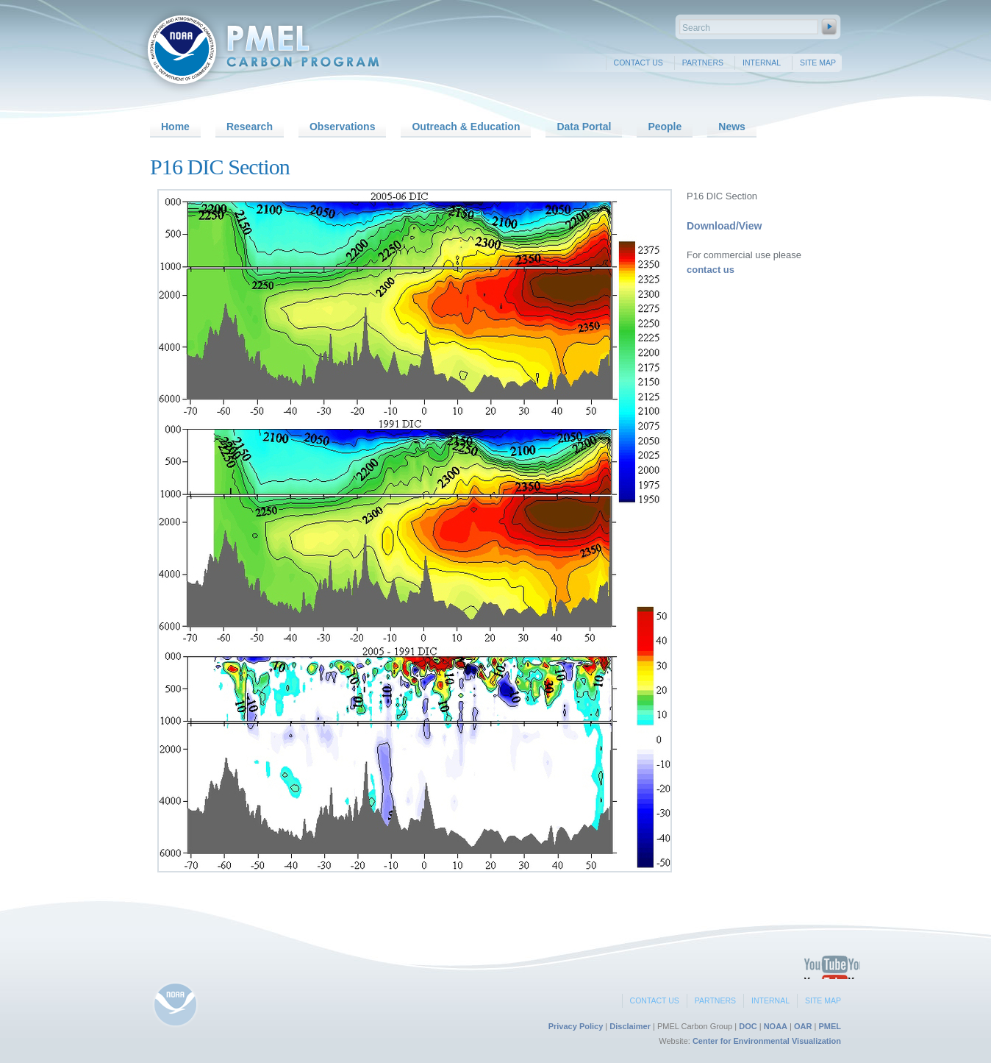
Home (175, 126)
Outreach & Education (466, 126)
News (731, 126)
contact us (710, 269)
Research (249, 126)
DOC (747, 1026)
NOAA (775, 1026)
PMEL (829, 1026)
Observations (342, 126)
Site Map (818, 62)
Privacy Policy (576, 1026)
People (664, 126)
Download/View (724, 226)
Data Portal (584, 126)
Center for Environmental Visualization (767, 1041)
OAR (803, 1026)
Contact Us (638, 62)
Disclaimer (630, 1026)
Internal (762, 62)
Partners (702, 62)
